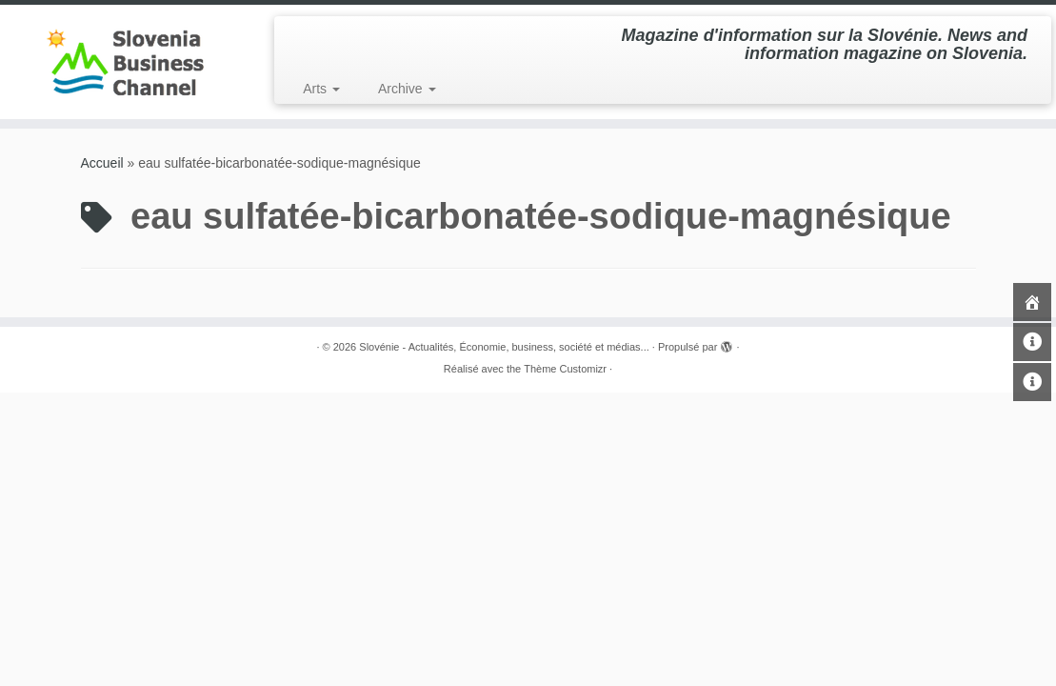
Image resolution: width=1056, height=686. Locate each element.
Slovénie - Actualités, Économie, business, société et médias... (504, 347)
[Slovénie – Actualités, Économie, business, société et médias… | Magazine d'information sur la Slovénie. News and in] (124, 62)
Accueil (102, 163)
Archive (407, 88)
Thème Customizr (565, 368)
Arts (321, 88)
